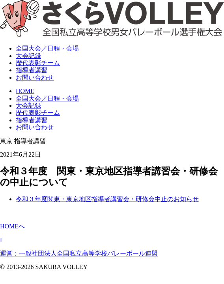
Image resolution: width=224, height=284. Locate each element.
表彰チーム (38, 63)
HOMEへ (12, 226)
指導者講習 (31, 70)
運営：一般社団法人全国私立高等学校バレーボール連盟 (79, 253)
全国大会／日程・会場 (47, 98)
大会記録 (28, 55)
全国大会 (47, 48)
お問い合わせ (35, 77)
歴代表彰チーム (38, 112)
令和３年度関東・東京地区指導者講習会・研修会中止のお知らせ (107, 199)
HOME (25, 91)
